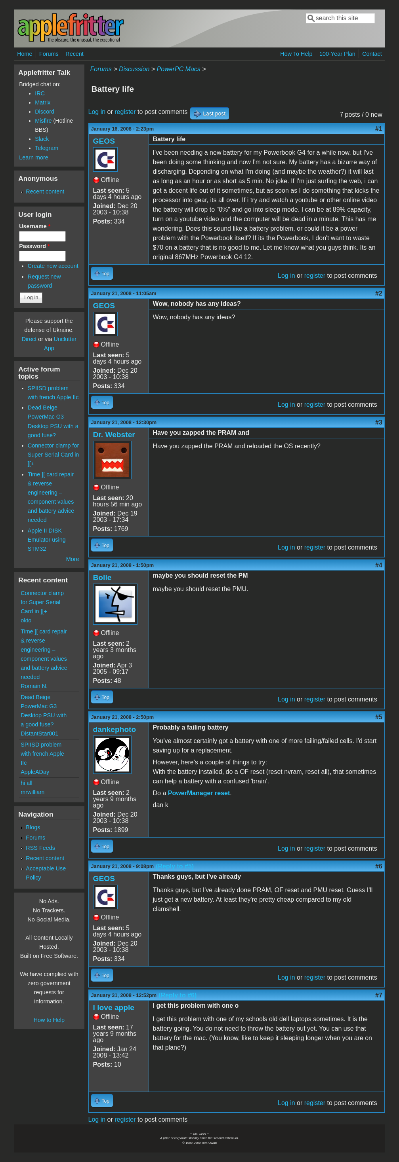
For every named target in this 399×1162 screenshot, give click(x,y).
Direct (29, 339)
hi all (26, 783)
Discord (44, 111)
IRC (40, 93)
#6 (378, 866)
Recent (74, 54)
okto (26, 620)
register (125, 111)
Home (24, 54)
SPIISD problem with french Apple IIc (42, 753)
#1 (378, 128)
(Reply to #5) (175, 866)
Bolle (102, 577)
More (72, 559)
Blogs (33, 827)
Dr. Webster (114, 434)
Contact (372, 54)
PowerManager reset (199, 793)
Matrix (42, 102)
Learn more (33, 157)
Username (34, 226)
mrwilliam (32, 792)
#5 (378, 717)
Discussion (134, 69)
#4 (378, 565)
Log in (97, 111)
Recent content (45, 191)
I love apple (114, 1007)
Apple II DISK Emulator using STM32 (47, 539)
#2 (378, 293)
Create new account (53, 266)
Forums (49, 54)
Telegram (46, 148)
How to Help (49, 1020)
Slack (42, 139)
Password (34, 246)
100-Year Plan (337, 54)
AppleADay (35, 772)
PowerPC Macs (178, 69)
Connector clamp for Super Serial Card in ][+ (53, 454)
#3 (378, 422)
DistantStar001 (39, 733)
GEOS (104, 141)
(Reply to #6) (177, 995)
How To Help (296, 54)
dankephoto (114, 729)
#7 (378, 995)
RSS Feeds (40, 848)
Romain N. (34, 686)
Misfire (43, 121)
